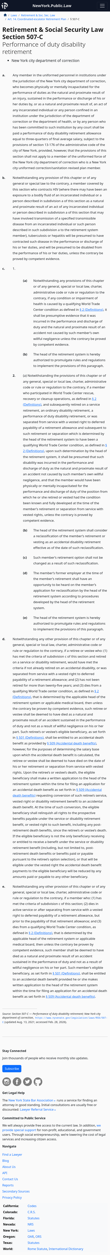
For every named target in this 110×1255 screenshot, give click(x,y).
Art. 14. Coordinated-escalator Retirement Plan (37, 19)
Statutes (33, 1218)
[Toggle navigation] (102, 6)
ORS (38, 1236)
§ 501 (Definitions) (30, 737)
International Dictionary (66, 1249)
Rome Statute (37, 1249)
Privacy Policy (12, 1197)
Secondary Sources (16, 1191)
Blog (5, 1161)
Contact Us (10, 1179)
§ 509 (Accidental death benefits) (71, 743)
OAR (31, 1236)
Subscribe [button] (12, 1069)
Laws (14, 15)
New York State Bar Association (30, 1100)
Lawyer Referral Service (37, 1109)
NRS (30, 1224)
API (4, 1173)
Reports (8, 1185)
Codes (32, 1206)
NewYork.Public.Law (51, 5)
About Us (9, 1167)
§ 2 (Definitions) (91, 309)
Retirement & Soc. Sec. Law (38, 15)
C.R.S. (32, 1212)
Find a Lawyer (12, 1154)
